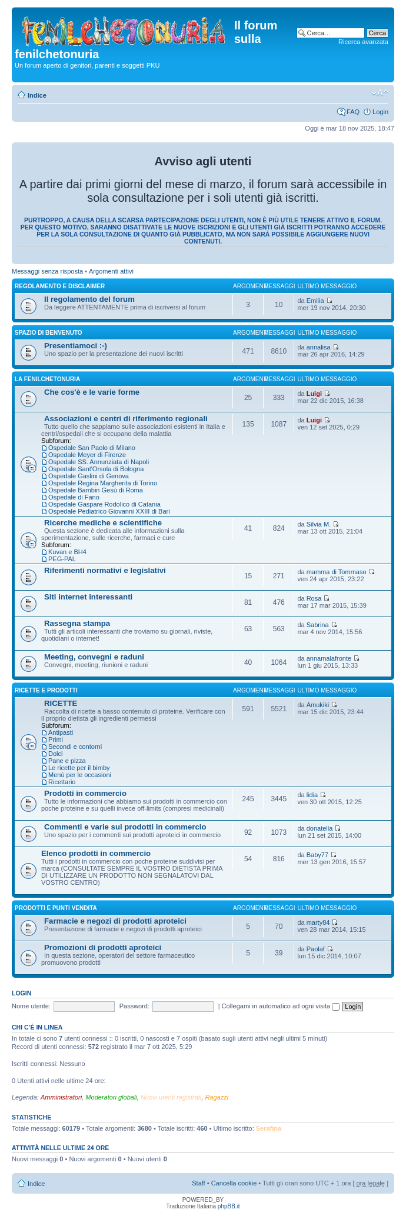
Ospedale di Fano (73, 497)
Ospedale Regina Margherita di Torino (102, 483)
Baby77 (317, 854)
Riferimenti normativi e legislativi (105, 570)
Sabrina (318, 624)
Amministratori (61, 1097)
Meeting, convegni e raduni (94, 656)
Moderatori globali (111, 1097)
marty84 (318, 922)
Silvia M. (319, 524)
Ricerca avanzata (363, 41)
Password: (134, 1006)
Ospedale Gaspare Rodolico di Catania (104, 504)
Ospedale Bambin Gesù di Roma (95, 490)
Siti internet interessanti (88, 596)
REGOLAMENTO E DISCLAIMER (60, 286)
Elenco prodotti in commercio (96, 853)
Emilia (315, 300)
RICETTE (60, 703)
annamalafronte (329, 658)
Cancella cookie (234, 1183)
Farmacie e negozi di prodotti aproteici (115, 921)
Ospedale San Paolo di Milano (91, 447)
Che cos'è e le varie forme (91, 392)
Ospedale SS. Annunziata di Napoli (98, 461)
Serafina (268, 1128)
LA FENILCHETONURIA (47, 379)
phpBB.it (229, 1206)
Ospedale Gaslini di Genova (88, 475)
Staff (198, 1183)
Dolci (55, 753)
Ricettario (61, 781)
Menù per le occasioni (79, 774)
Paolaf (316, 948)
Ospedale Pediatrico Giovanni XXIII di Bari (109, 511)
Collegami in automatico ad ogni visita (281, 1006)
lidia (312, 794)
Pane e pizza (67, 760)
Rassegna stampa (77, 623)
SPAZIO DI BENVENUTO (48, 332)
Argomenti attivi (111, 271)
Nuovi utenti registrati (171, 1097)
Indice (37, 95)
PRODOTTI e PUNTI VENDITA (56, 908)
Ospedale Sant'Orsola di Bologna (96, 468)
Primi (55, 739)
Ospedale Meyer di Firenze (87, 454)
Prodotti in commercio (85, 793)
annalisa (319, 347)
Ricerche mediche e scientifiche (103, 522)
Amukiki (318, 704)
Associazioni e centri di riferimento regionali (126, 418)
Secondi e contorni (75, 746)
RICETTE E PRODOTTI (46, 690)
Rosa (314, 598)
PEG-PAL (62, 558)
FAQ (353, 111)
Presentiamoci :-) (75, 345)
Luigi (314, 393)
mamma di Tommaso (337, 571)
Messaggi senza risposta (47, 271)
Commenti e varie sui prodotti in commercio (125, 826)
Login (380, 111)
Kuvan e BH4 (67, 551)
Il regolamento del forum (89, 299)
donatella (320, 828)
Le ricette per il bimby (79, 767)
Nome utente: (31, 1006)
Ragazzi (216, 1097)
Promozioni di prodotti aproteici (102, 947)
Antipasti (60, 732)
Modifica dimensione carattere (379, 93)
